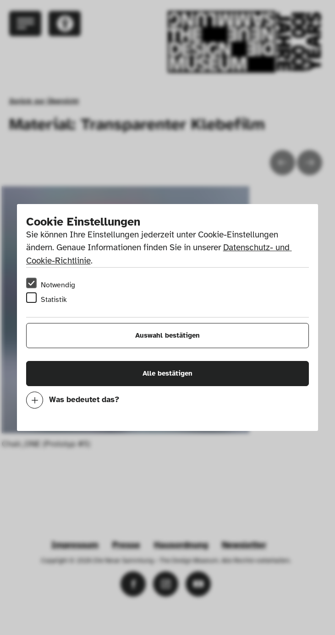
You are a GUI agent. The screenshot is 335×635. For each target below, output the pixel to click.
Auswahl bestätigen (167, 335)
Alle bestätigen (167, 373)
